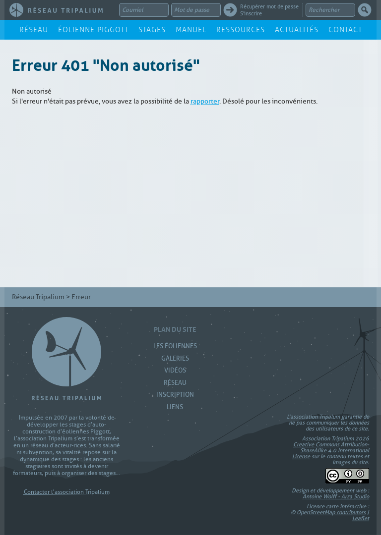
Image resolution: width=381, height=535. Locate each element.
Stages (152, 29)
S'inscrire (251, 13)
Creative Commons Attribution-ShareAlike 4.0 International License (330, 450)
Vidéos (175, 370)
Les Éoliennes (175, 346)
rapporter (204, 101)
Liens (175, 407)
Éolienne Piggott (93, 29)
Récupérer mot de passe (269, 6)
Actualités (296, 29)
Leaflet (360, 518)
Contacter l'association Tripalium (67, 492)
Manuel (191, 29)
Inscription (175, 394)
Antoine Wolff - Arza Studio (336, 496)
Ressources (240, 29)
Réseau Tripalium (38, 297)
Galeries (175, 358)
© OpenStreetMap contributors (328, 512)
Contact (345, 29)
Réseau (33, 29)
